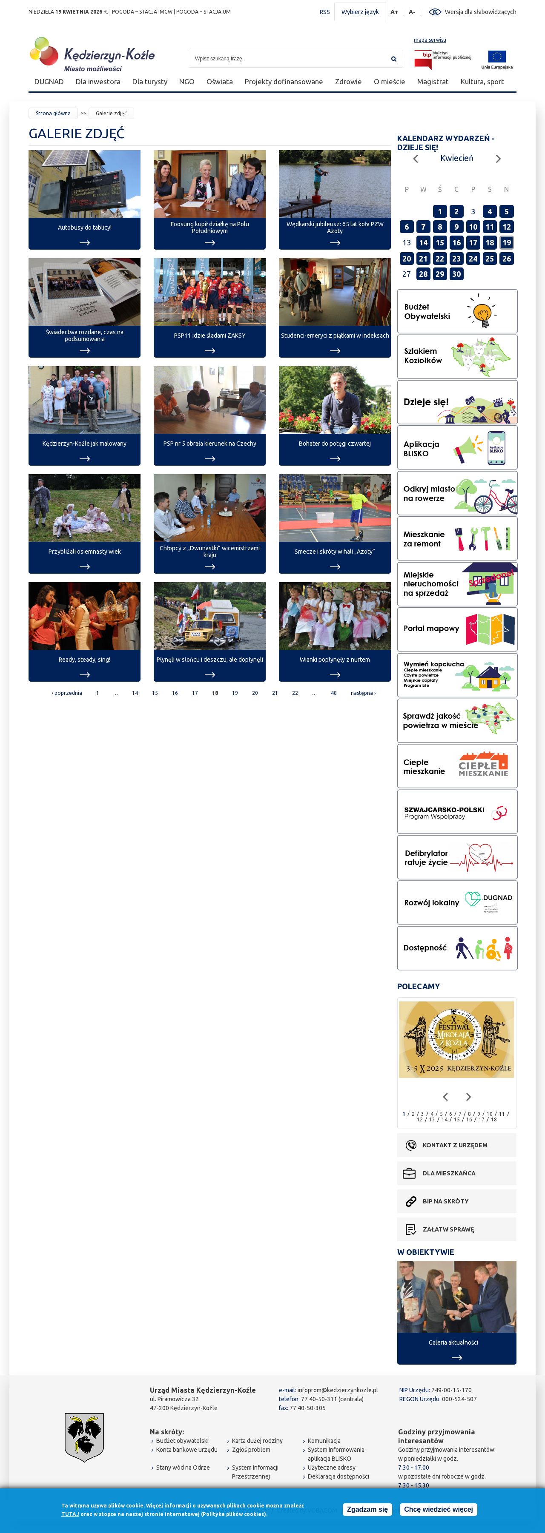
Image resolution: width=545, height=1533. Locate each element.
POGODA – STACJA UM (203, 11)
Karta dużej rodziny (257, 1440)
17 (195, 693)
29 (440, 274)
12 (506, 226)
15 (155, 693)
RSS (325, 12)
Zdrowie (348, 81)
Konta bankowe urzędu (187, 1449)
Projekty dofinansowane (284, 81)
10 (473, 226)
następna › (363, 693)
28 (423, 274)
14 (135, 693)
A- (412, 12)
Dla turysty (149, 81)
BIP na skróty (446, 1201)
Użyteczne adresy (332, 1467)
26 (506, 258)
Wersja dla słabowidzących (480, 12)
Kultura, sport (482, 81)
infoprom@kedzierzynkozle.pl (338, 1390)
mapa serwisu (430, 40)
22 (295, 693)
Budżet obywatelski (182, 1440)
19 (235, 693)
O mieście (389, 81)
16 (175, 693)
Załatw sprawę (448, 1229)
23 (456, 258)
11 (489, 226)
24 (473, 258)
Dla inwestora (98, 81)
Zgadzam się (367, 1511)
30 (456, 274)
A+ (394, 12)
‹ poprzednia (67, 693)
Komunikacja (324, 1440)
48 (334, 693)
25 (489, 258)
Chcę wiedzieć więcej (438, 1511)
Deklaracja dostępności (338, 1476)
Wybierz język (360, 12)
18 (489, 242)
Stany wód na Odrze (183, 1467)
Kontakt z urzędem (455, 1145)
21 (275, 693)
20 (255, 693)
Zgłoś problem (251, 1449)
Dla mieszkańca (449, 1173)
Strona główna (53, 113)
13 (432, 1119)
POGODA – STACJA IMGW (142, 11)
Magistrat (433, 81)
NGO (187, 81)
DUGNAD (49, 81)
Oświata (220, 81)
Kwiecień (456, 158)
